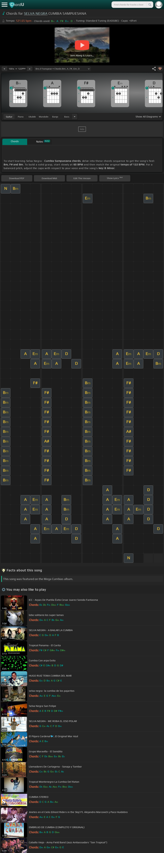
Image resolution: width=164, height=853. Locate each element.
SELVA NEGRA (36, 13)
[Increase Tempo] (29, 68)
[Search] (150, 4)
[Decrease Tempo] (4, 68)
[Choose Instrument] (74, 116)
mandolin (43, 116)
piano (21, 116)
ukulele (32, 116)
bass (66, 116)
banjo (55, 116)
